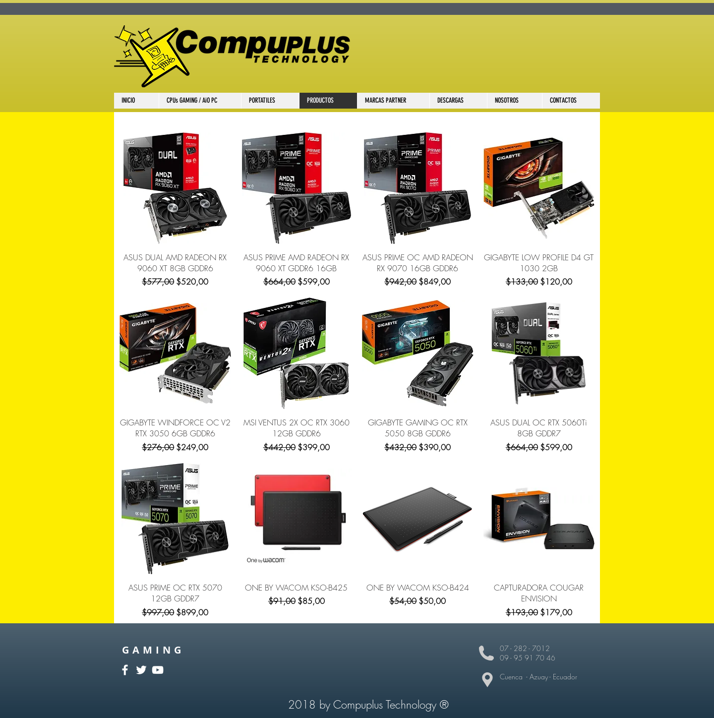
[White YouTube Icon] (158, 670)
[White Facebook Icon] (125, 670)
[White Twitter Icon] (141, 670)
